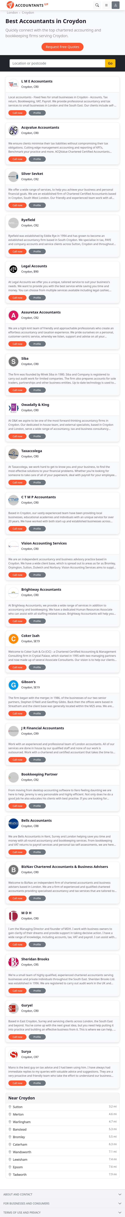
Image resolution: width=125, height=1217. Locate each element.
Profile (37, 112)
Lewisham (62, 1159)
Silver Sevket (32, 173)
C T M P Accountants (38, 497)
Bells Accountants (36, 820)
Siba (25, 358)
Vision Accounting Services (44, 543)
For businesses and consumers (26, 1203)
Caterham (62, 1144)
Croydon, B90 (29, 271)
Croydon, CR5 (30, 964)
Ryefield (28, 219)
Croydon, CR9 (30, 733)
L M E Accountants (36, 81)
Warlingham (62, 1122)
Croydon (28, 12)
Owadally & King (35, 404)
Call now (17, 112)
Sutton (62, 1107)
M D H (26, 913)
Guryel (27, 1005)
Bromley (62, 1137)
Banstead (62, 1129)
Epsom (62, 1167)
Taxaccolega (31, 451)
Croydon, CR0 (30, 87)
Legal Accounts (34, 266)
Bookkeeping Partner (39, 774)
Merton (62, 1114)
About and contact (17, 1194)
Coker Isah (30, 635)
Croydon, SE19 (30, 641)
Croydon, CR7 (30, 1057)
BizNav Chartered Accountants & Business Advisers (64, 866)
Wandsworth (62, 1152)
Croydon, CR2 (30, 179)
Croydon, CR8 (30, 826)
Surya (26, 1051)
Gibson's (28, 682)
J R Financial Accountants (42, 728)
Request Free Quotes (62, 46)
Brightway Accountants (41, 589)
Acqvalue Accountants (40, 127)
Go (110, 63)
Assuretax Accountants (41, 312)
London (12, 12)
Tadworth (62, 1174)
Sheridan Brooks (35, 959)
